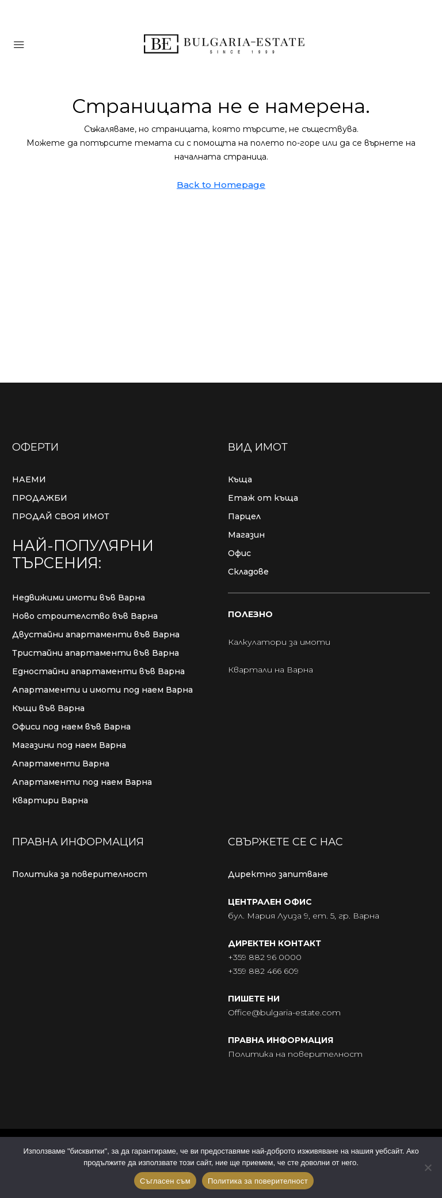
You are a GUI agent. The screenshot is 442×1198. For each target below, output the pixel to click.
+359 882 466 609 (263, 971)
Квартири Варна (50, 800)
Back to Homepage (221, 184)
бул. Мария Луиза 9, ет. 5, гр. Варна (303, 915)
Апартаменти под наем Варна (82, 782)
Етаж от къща (263, 498)
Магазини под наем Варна (69, 745)
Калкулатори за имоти (279, 642)
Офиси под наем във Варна (71, 726)
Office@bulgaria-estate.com (284, 1012)
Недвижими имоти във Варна (78, 597)
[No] (427, 1167)
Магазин (246, 535)
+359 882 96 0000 (265, 957)
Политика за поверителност (79, 874)
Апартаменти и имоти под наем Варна (102, 690)
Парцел (244, 516)
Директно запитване (278, 874)
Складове (248, 571)
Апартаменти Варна (60, 763)
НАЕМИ (29, 479)
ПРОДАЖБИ (39, 498)
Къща (240, 479)
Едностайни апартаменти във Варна (98, 671)
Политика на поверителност (295, 1054)
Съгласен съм (165, 1181)
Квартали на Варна (270, 669)
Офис (239, 553)
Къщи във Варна (48, 708)
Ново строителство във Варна (85, 616)
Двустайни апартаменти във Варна (96, 634)
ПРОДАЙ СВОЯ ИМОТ (60, 516)
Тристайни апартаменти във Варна (95, 653)
